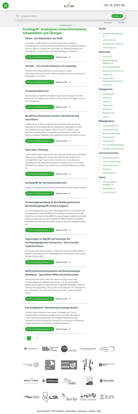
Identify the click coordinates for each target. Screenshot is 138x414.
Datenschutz (71, 411)
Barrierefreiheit (43, 411)
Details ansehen (63, 57)
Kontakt (92, 411)
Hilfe (99, 411)
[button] (5, 5)
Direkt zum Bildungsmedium (40, 57)
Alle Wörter (108, 23)
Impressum (82, 411)
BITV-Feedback (58, 411)
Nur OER (122, 23)
